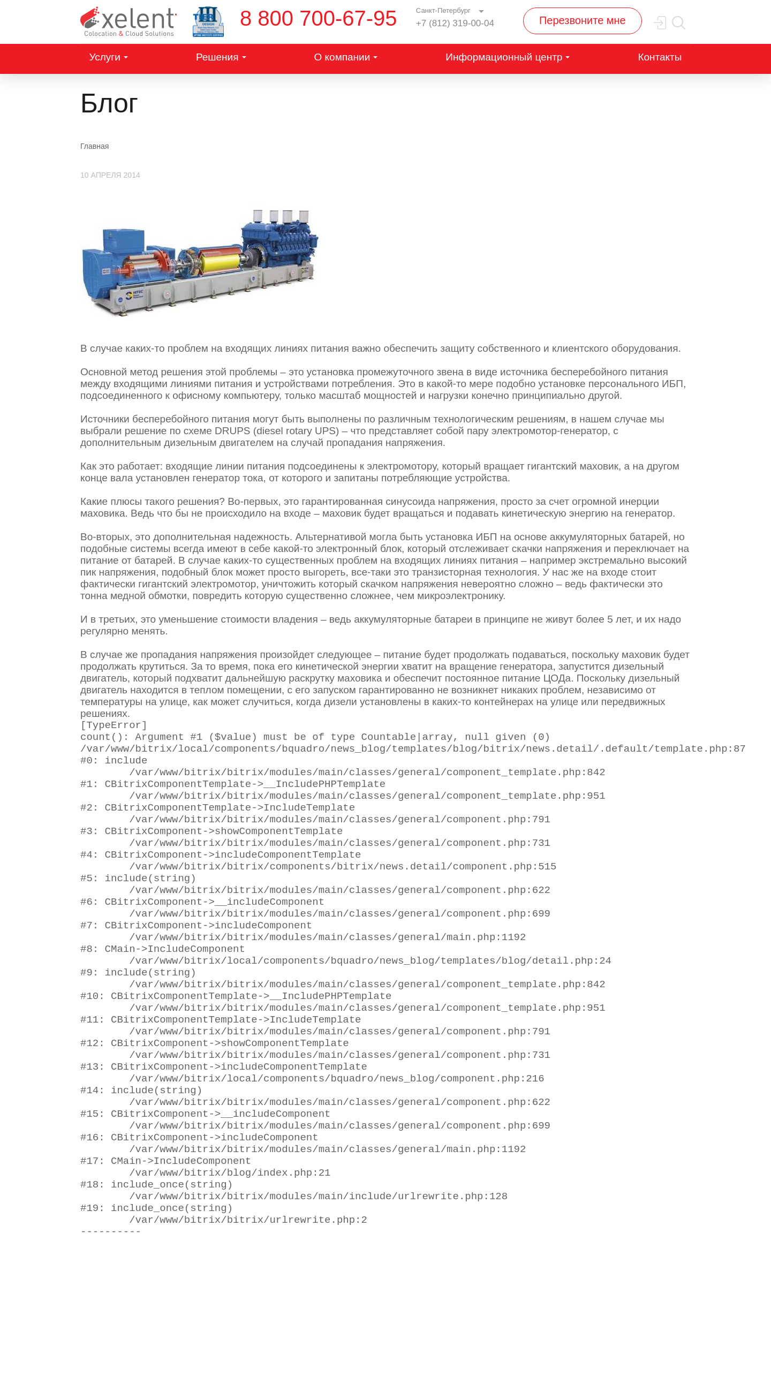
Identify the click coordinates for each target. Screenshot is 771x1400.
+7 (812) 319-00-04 (455, 23)
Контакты (660, 57)
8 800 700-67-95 (318, 18)
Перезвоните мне (582, 20)
